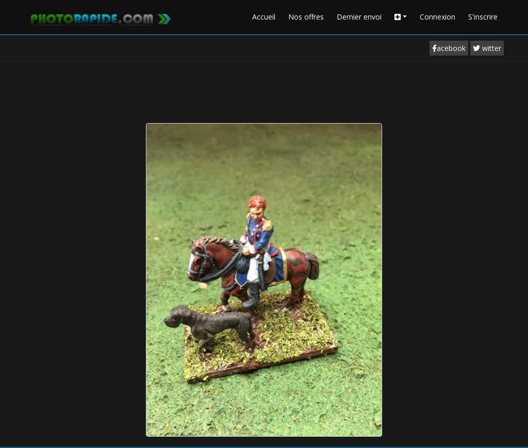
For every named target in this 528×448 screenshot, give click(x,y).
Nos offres (306, 17)
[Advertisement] (264, 89)
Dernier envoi (359, 17)
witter (487, 48)
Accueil (263, 17)
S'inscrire (483, 17)
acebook (449, 48)
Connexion (437, 17)
